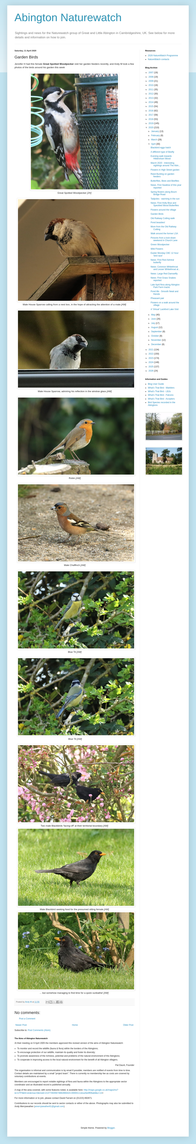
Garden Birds (157, 214)
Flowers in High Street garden (165, 170)
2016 (151, 110)
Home (75, 1025)
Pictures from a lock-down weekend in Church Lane (164, 239)
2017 (151, 115)
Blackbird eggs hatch (161, 147)
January (155, 131)
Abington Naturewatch (68, 17)
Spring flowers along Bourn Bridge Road (164, 193)
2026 (151, 371)
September (156, 331)
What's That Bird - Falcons (160, 395)
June (153, 319)
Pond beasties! (158, 222)
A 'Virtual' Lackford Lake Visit (165, 309)
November (156, 340)
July (153, 323)
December (156, 344)
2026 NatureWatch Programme (163, 55)
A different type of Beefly (162, 152)
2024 (151, 362)
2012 (151, 93)
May (153, 314)
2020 (151, 127)
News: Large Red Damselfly (164, 273)
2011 (151, 89)
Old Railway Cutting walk (163, 218)
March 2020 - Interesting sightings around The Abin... (165, 164)
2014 (151, 102)
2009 (151, 81)
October (155, 336)
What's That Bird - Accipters (161, 399)
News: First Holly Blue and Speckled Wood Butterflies (165, 204)
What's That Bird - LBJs (159, 391)
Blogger (111, 1128)
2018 (151, 119)
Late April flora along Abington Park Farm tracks (165, 285)
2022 (151, 354)
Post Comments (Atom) (39, 1030)
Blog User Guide (156, 384)
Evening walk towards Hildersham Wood (161, 157)
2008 (151, 77)
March (154, 139)
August (155, 327)
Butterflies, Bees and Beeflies (165, 181)
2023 (151, 358)
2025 (151, 366)
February (155, 135)
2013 (151, 98)
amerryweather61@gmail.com (49, 1106)
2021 (151, 349)
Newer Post (21, 1025)
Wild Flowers (157, 249)
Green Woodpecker (160, 244)
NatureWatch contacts (158, 59)
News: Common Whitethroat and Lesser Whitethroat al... (165, 268)
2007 (151, 72)
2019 (151, 123)
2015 (151, 106)
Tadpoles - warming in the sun (165, 199)
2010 (151, 85)
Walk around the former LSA (164, 233)
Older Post (128, 1025)
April (153, 144)
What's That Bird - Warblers (161, 388)
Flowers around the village (163, 210)
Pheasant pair (157, 298)
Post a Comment (27, 1018)
